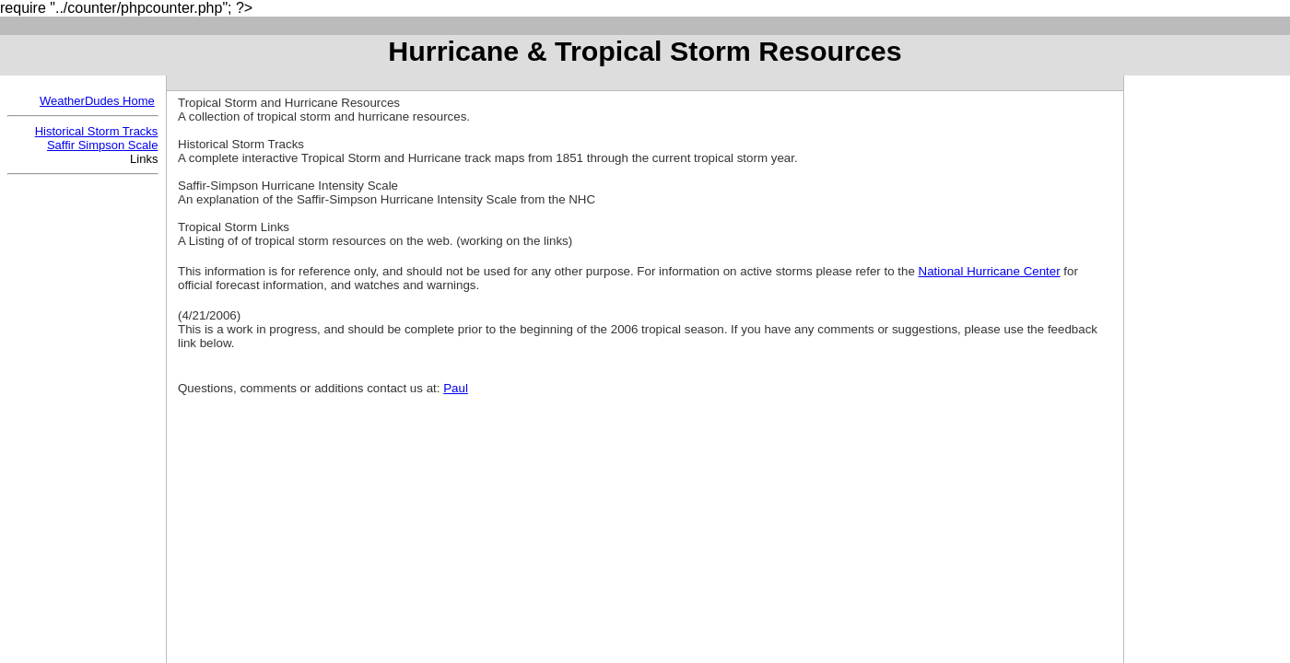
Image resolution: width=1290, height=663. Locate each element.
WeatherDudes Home (97, 101)
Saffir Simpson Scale (102, 145)
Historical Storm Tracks (96, 131)
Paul (455, 388)
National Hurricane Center (990, 271)
